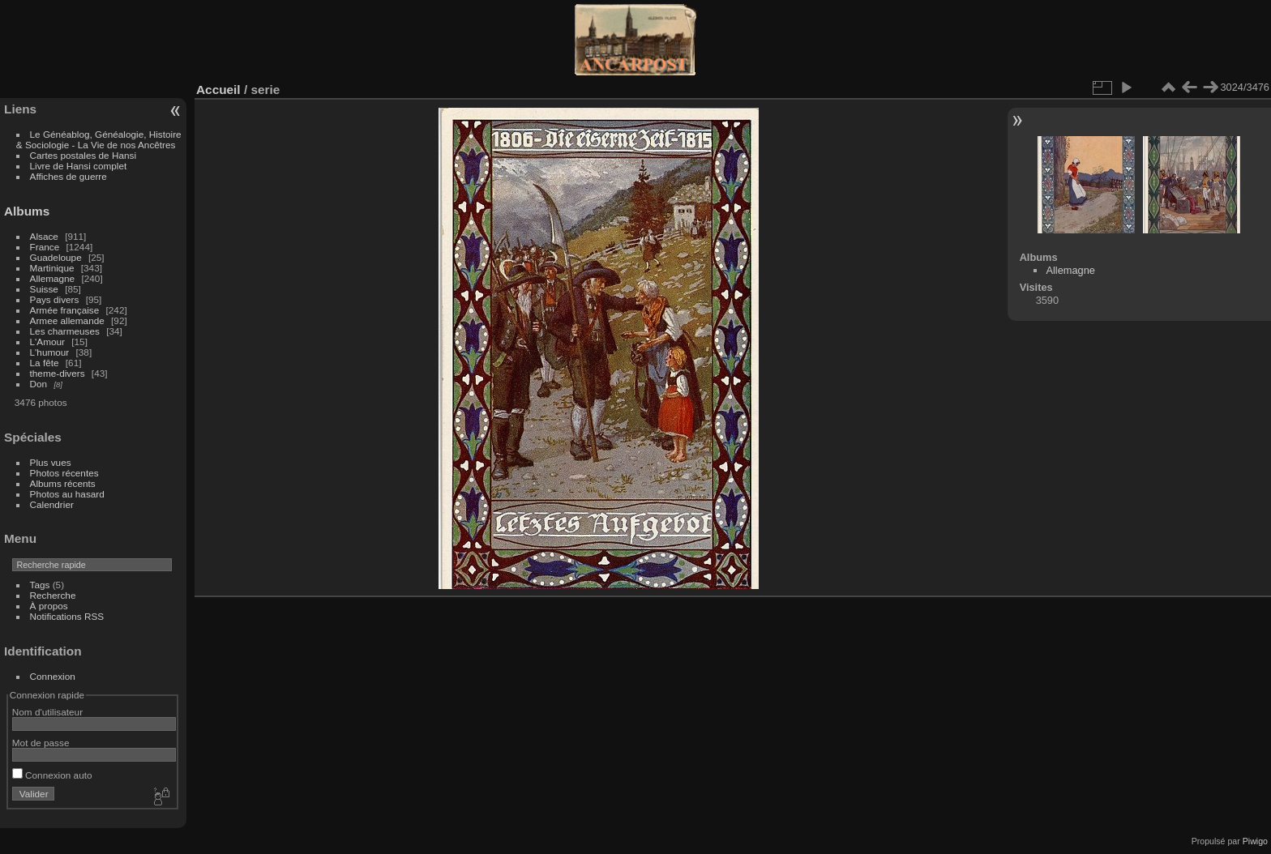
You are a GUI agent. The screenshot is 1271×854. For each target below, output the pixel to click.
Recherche (53, 595)
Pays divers (54, 299)
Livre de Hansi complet (78, 165)
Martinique (52, 268)
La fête (44, 362)
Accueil (218, 89)
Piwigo (1255, 841)
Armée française (65, 310)
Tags (40, 584)
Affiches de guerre (68, 176)
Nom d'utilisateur (47, 712)
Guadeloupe (56, 257)
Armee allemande (67, 320)
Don (39, 383)
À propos (49, 605)
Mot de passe (41, 742)
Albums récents (63, 483)
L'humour (50, 352)
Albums (26, 211)
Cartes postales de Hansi (83, 155)
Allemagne (52, 278)
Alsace (44, 236)
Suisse (44, 289)
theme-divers (57, 373)
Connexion (52, 676)
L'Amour (47, 341)
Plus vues (50, 462)
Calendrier (52, 504)
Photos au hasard (67, 494)
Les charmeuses (65, 331)
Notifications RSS (67, 616)
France (45, 246)
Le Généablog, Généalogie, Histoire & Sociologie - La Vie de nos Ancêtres (99, 139)
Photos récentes (64, 473)
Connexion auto (52, 775)
